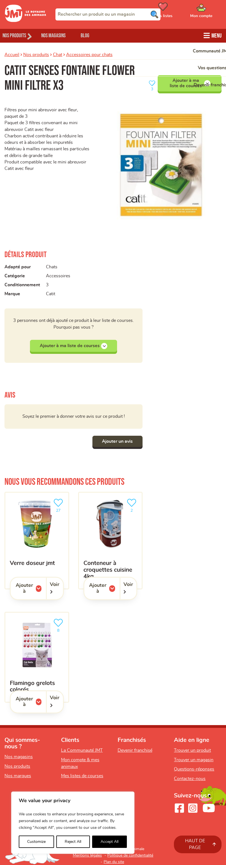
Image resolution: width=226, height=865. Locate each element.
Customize (36, 842)
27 (59, 505)
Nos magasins (61, 35)
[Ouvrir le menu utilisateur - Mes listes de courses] (177, 12)
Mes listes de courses (82, 776)
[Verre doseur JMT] (36, 540)
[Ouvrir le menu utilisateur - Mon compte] (209, 12)
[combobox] (107, 14)
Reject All (73, 842)
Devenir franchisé (135, 750)
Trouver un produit (192, 750)
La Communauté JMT (82, 750)
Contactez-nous (190, 778)
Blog (97, 35)
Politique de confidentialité (130, 855)
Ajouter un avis (116, 441)
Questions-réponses (194, 769)
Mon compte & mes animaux (80, 763)
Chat (57, 54)
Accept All (109, 842)
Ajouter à (31, 588)
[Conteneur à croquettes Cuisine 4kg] (110, 540)
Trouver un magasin (193, 760)
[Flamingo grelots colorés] (36, 657)
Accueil (11, 54)
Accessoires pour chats (89, 54)
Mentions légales (87, 855)
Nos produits (36, 54)
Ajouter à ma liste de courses (190, 82)
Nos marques (17, 776)
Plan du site (114, 862)
